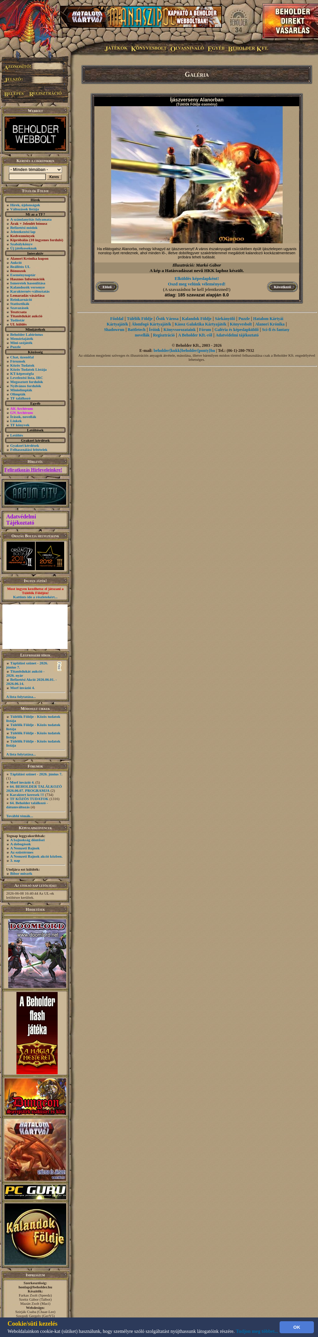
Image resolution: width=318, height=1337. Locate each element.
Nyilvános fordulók (25, 386)
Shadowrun (114, 329)
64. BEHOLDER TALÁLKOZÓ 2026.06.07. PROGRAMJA (34, 788)
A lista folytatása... (21, 697)
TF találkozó (20, 398)
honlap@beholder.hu (35, 1287)
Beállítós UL (20, 267)
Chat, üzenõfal (22, 357)
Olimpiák (18, 394)
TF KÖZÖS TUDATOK (29, 799)
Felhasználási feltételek (28, 449)
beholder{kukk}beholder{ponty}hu (184, 350)
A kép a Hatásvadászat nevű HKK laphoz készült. (197, 270)
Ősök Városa (167, 318)
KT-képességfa (22, 373)
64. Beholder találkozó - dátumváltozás (27, 805)
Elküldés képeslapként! (197, 278)
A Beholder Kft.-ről (195, 335)
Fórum (205, 329)
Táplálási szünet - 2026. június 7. (36, 774)
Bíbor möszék (21, 873)
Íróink (154, 329)
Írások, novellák (23, 417)
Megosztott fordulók (26, 382)
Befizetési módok (24, 227)
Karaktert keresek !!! (27, 795)
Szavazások (19, 308)
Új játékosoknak (23, 248)
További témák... (19, 816)
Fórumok (17, 361)
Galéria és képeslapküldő (236, 329)
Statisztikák (20, 304)
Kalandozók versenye (27, 287)
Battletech (136, 329)
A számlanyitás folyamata (30, 219)
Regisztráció (164, 335)
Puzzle (15, 347)
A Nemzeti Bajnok (25, 848)
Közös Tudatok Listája (28, 369)
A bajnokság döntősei (27, 840)
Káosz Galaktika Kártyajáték (200, 324)
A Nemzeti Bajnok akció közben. (36, 856)
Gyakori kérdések (24, 445)
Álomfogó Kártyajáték (152, 324)
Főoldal (116, 318)
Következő (282, 287)
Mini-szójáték (21, 343)
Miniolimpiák (21, 390)
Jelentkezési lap (23, 232)
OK (296, 1327)
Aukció (16, 262)
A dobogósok (20, 844)
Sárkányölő (225, 318)
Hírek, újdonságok (25, 205)
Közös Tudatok (22, 365)
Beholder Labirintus (26, 334)
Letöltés (16, 435)
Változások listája (24, 209)
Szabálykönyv (21, 244)
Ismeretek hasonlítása (27, 283)
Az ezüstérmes (22, 852)
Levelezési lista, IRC (26, 378)
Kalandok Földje (196, 318)
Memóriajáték (21, 338)
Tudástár (17, 320)
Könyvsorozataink (180, 329)
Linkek (16, 421)
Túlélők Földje (140, 318)
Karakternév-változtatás (30, 291)
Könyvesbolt (241, 324)
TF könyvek (20, 425)
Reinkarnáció (21, 299)
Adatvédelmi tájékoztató (237, 335)
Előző (107, 287)
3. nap (15, 860)
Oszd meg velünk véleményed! (197, 283)
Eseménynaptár (23, 275)
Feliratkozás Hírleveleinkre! (33, 470)
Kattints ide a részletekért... (35, 597)
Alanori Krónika (270, 324)
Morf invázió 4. (22, 688)
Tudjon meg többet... (257, 1331)
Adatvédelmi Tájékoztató (21, 520)
